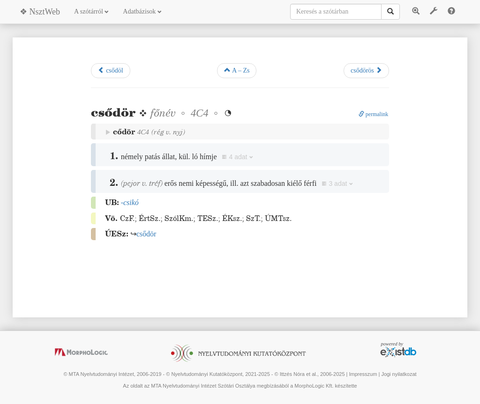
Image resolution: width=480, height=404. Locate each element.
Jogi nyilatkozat (398, 374)
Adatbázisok (142, 11)
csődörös (366, 70)
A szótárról (91, 11)
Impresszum (363, 374)
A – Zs (236, 70)
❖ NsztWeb (40, 11)
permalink (374, 114)
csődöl (110, 70)
